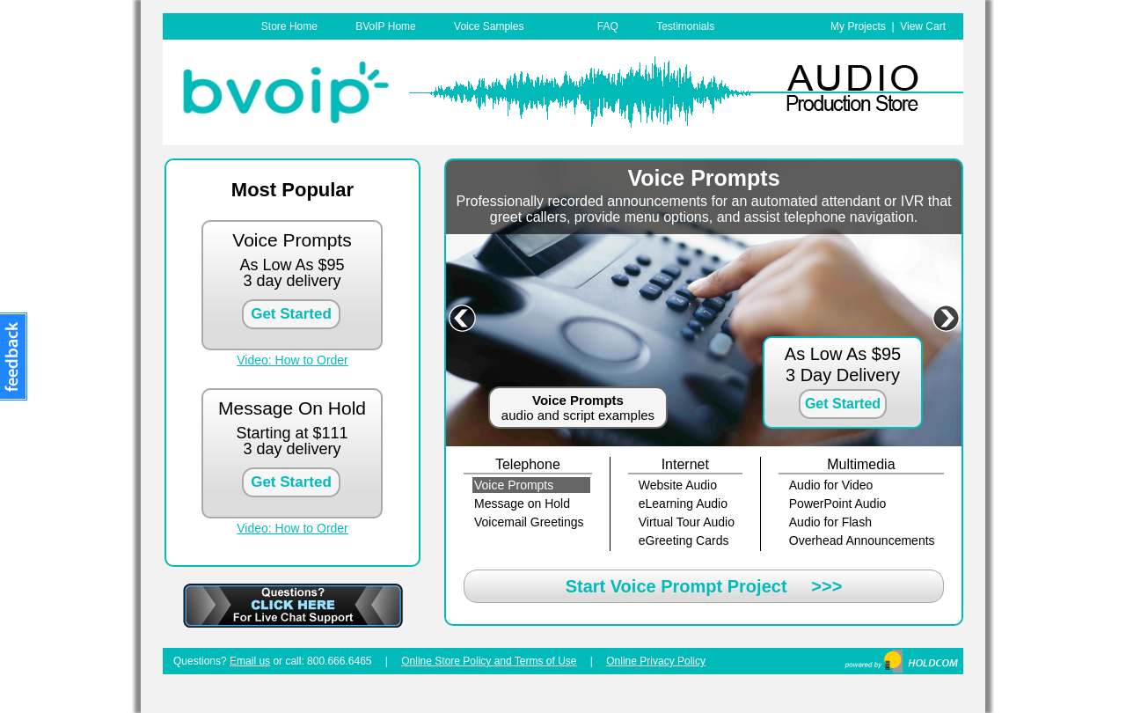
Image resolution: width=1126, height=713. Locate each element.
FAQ (607, 26)
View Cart (923, 26)
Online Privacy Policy (656, 661)
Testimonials (685, 26)
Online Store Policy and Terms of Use (488, 661)
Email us (250, 661)
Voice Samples (488, 26)
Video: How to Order (292, 360)
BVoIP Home (385, 26)
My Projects (858, 26)
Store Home (289, 26)
